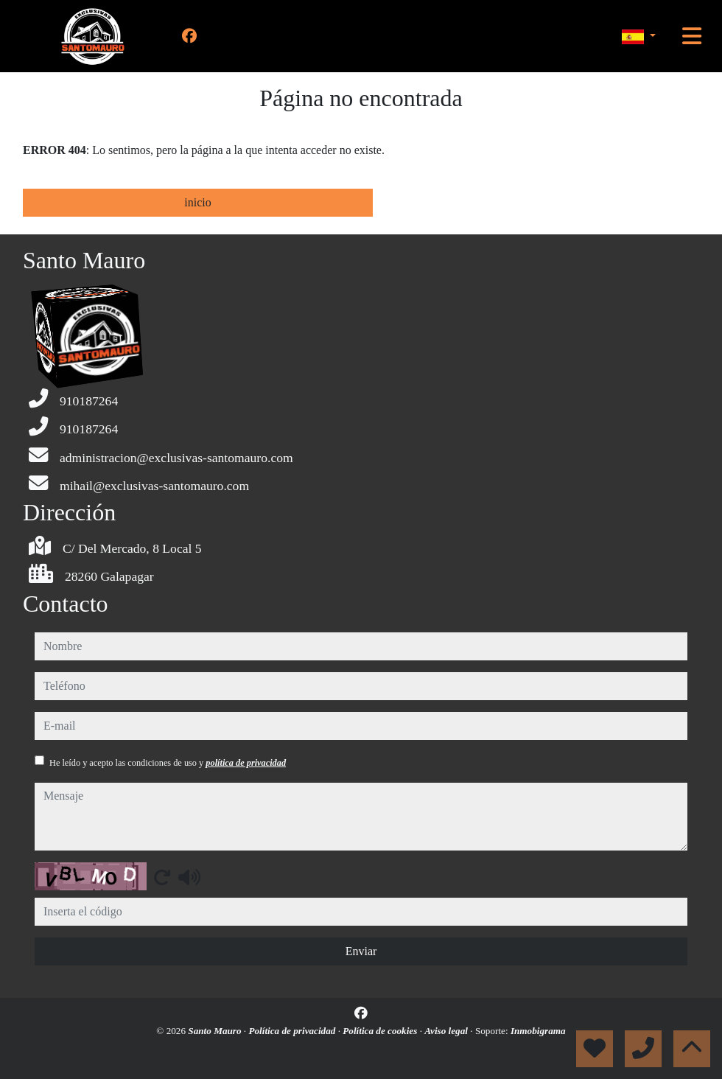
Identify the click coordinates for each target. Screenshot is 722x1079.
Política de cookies (381, 1030)
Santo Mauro (216, 1030)
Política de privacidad (292, 1030)
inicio (197, 202)
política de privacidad (246, 763)
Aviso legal (447, 1030)
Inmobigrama (538, 1030)
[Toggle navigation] (691, 36)
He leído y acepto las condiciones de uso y (167, 763)
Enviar (361, 951)
